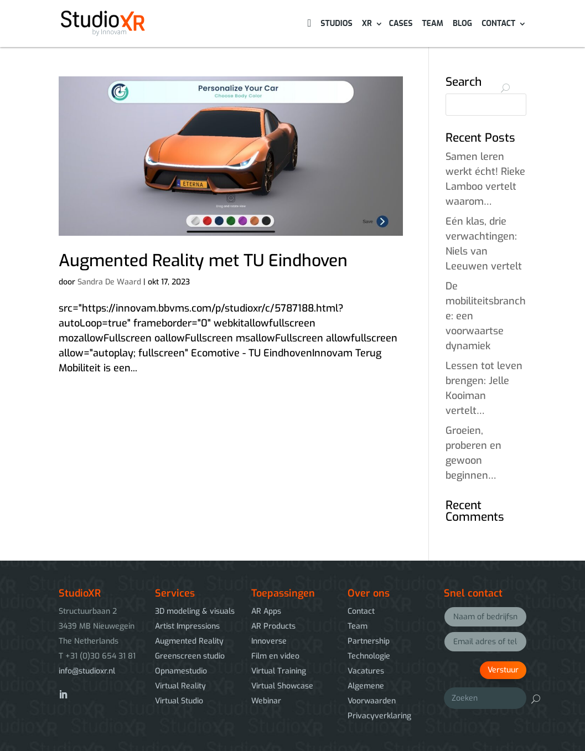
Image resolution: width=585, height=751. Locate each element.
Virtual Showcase (282, 686)
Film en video (275, 656)
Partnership (369, 641)
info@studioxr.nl (87, 671)
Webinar (266, 701)
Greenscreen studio (190, 656)
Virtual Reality (180, 686)
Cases (401, 24)
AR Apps (266, 611)
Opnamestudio (181, 671)
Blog (462, 24)
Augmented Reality (189, 641)
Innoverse (269, 641)
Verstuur (503, 670)
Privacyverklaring (379, 716)
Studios (336, 24)
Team (432, 24)
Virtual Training (278, 671)
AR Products (273, 626)
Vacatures (366, 671)
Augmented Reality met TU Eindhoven (203, 261)
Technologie (369, 656)
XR (367, 24)
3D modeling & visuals (195, 611)
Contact (498, 24)
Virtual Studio (179, 701)
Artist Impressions (187, 626)
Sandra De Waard (109, 282)
